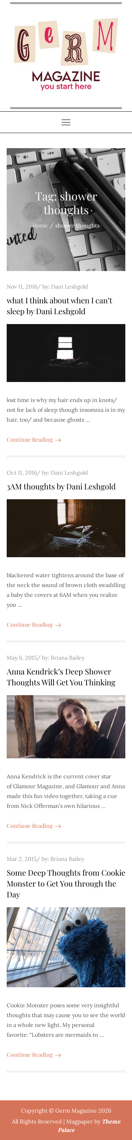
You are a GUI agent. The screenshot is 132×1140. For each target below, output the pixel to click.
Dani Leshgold (69, 286)
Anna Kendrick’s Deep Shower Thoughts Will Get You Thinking (61, 676)
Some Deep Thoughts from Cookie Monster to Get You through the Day (66, 883)
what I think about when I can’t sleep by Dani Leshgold (59, 305)
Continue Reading (34, 439)
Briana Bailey (67, 657)
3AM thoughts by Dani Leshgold (61, 486)
